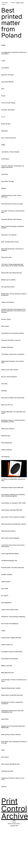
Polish (22, 2)
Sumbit (14, 822)
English (18, 2)
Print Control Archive (14, 809)
